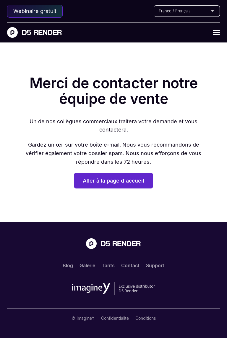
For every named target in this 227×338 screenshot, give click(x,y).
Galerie (87, 265)
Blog (68, 265)
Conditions (145, 318)
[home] (34, 32)
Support (155, 265)
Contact (130, 265)
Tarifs (108, 265)
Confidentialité (115, 318)
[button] (187, 11)
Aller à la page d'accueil (113, 181)
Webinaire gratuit (34, 11)
